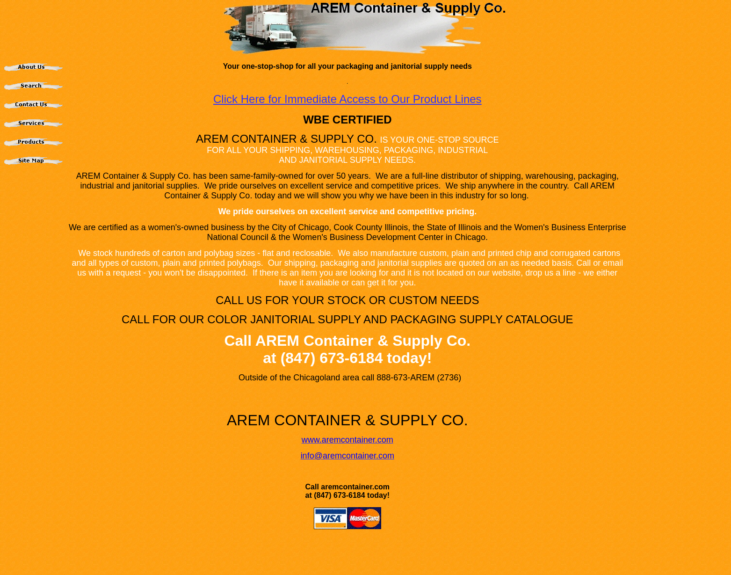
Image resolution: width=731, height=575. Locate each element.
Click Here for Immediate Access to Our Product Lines (347, 99)
